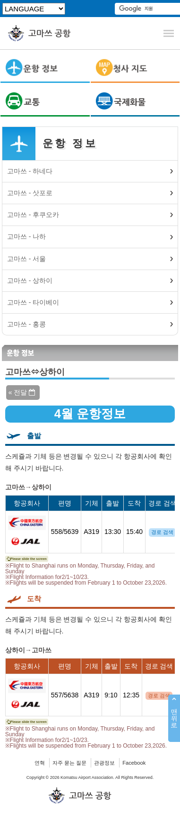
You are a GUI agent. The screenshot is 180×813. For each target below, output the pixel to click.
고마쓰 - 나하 (26, 236)
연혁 (39, 763)
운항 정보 (70, 143)
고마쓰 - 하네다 (29, 171)
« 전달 (22, 392)
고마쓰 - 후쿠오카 (33, 214)
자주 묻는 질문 (69, 763)
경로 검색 (162, 532)
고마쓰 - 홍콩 (26, 324)
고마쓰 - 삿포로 (29, 193)
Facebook (134, 763)
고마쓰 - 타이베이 (33, 302)
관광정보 (104, 763)
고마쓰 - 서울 (26, 258)
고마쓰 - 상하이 (29, 280)
